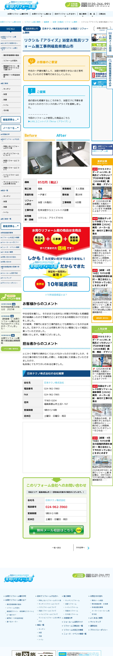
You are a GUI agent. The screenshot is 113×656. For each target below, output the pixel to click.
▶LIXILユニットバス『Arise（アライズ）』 (49, 121)
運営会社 (93, 626)
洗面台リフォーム (71, 611)
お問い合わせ (6, 262)
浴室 (5, 94)
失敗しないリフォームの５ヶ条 (11, 147)
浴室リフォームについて (11, 161)
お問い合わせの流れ (9, 257)
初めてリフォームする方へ (10, 140)
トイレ (6, 105)
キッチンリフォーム (72, 600)
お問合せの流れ (96, 596)
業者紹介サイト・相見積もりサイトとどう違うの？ (11, 68)
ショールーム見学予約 (10, 273)
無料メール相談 (97, 600)
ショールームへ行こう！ (10, 242)
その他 (6, 110)
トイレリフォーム (71, 607)
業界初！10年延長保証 (11, 76)
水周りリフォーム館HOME (9, 37)
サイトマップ (6, 278)
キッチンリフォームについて (11, 154)
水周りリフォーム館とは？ (10, 49)
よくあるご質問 (7, 252)
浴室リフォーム (70, 604)
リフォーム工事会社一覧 (73, 626)
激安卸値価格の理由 (11, 55)
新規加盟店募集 (7, 233)
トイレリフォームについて (11, 176)
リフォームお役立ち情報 (10, 237)
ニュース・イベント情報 (10, 247)
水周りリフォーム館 (100, 151)
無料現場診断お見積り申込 (10, 267)
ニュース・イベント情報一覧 (75, 634)
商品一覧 (5, 190)
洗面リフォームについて (11, 168)
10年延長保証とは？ (57, 294)
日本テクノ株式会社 (54, 382)
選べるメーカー (12, 622)
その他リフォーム (71, 614)
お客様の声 (6, 134)
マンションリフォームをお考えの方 (11, 183)
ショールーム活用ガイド (73, 622)
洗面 (5, 99)
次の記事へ (80, 547)
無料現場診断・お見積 (100, 604)
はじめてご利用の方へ (10, 43)
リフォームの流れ (10, 60)
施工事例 (5, 83)
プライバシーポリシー (10, 283)
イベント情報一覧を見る (11, 349)
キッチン (6, 89)
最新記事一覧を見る (102, 318)
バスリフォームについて (47, 607)
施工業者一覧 (6, 219)
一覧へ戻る (56, 547)
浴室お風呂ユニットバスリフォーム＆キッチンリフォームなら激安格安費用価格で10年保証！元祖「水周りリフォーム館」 (21, 5)
